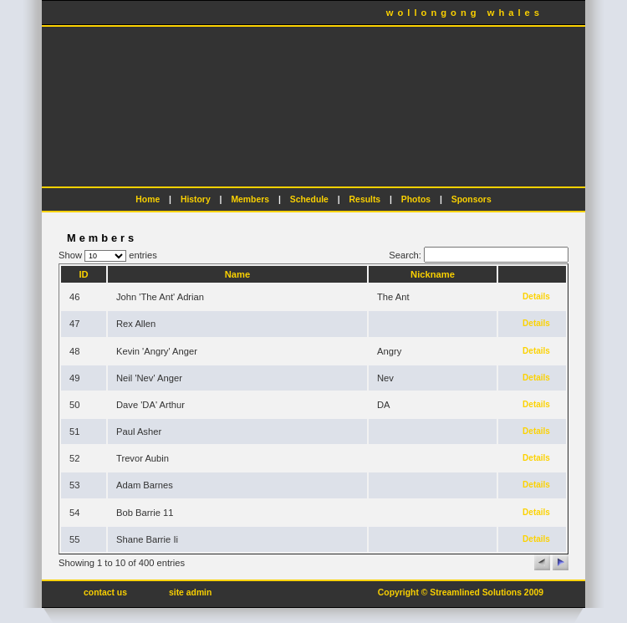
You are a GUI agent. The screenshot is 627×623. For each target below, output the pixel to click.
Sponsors (471, 199)
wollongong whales (464, 13)
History (196, 199)
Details (536, 296)
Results (365, 199)
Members (250, 199)
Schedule (309, 199)
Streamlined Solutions (476, 592)
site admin (190, 592)
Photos (416, 199)
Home (147, 199)
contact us (105, 592)
